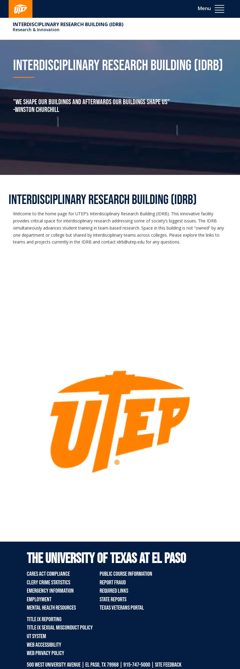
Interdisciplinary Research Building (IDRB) (68, 24)
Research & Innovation (36, 29)
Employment (39, 599)
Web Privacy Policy (45, 653)
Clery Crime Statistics (48, 582)
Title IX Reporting (44, 619)
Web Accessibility (44, 645)
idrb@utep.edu (131, 242)
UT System (36, 636)
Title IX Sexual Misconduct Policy (60, 627)
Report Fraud (113, 582)
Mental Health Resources (51, 607)
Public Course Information (126, 574)
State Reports (113, 599)
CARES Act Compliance (48, 574)
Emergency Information (50, 590)
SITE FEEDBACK (168, 664)
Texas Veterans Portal (122, 607)
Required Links (114, 590)
